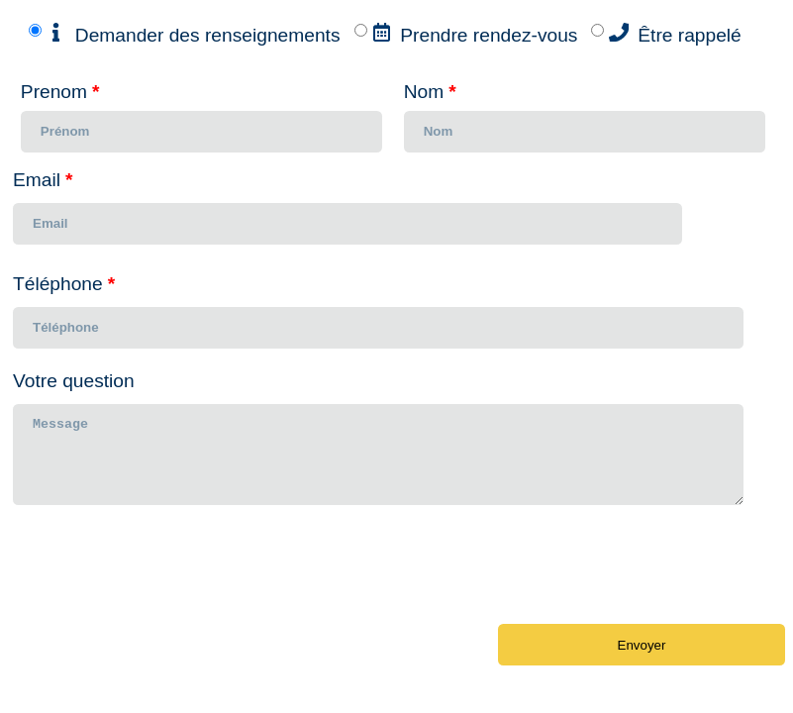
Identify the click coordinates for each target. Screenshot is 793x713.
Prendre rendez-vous (488, 35)
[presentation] (163, 575)
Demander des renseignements (208, 35)
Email (42, 179)
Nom (430, 91)
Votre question (74, 380)
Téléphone (64, 283)
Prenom (60, 91)
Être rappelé (690, 35)
